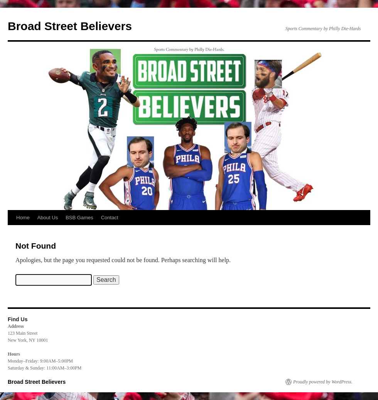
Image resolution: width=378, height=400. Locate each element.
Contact (109, 217)
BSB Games (79, 217)
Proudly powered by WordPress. (323, 382)
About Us (47, 217)
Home (23, 217)
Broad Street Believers (70, 26)
